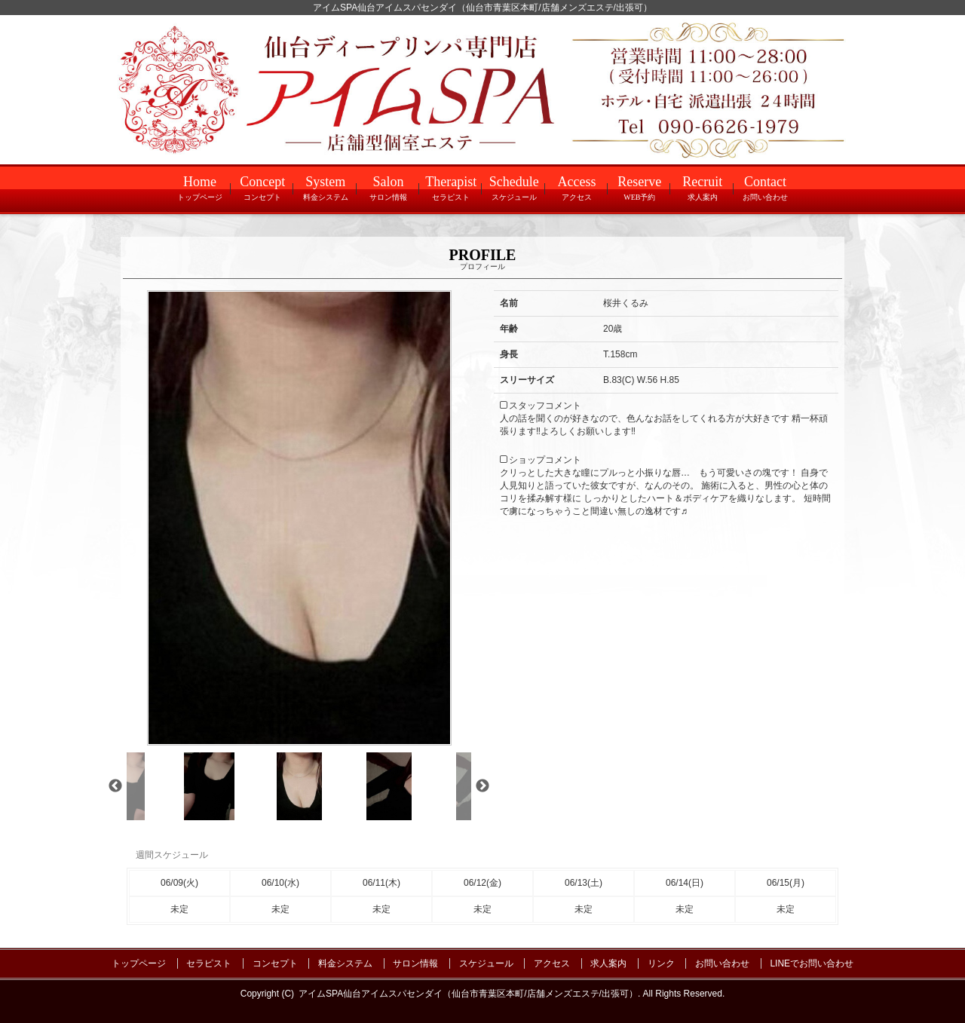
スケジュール (486, 963)
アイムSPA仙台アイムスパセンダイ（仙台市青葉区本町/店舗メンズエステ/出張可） (468, 993)
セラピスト (208, 963)
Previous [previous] (115, 786)
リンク (661, 963)
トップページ (139, 963)
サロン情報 (415, 963)
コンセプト (275, 963)
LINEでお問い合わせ (811, 963)
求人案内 (608, 963)
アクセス (552, 963)
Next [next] (482, 786)
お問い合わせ (722, 963)
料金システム (345, 963)
